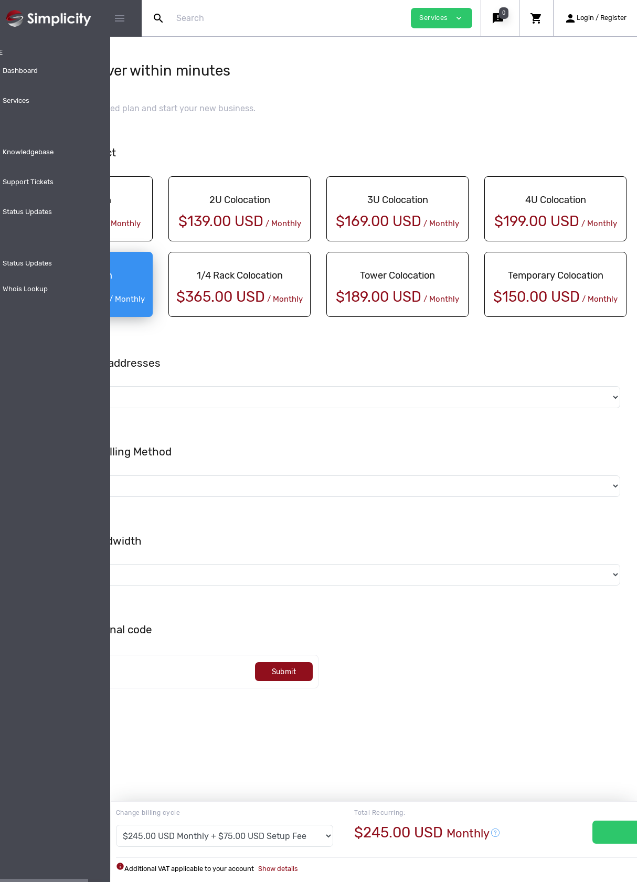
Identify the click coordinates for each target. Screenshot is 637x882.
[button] (500, 18)
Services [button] (441, 18)
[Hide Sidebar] (119, 18)
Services (592, 831)
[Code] (242, 696)
